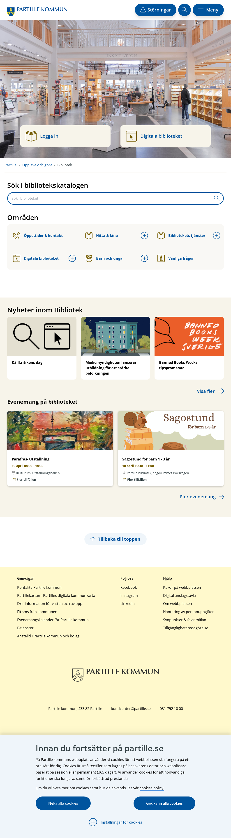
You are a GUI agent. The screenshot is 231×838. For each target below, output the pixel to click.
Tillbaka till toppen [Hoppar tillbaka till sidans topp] (115, 539)
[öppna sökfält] (184, 10)
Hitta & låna (101, 235)
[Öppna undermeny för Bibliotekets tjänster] (216, 235)
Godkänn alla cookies (164, 803)
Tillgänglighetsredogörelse (185, 627)
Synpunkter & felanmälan (184, 619)
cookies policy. (152, 787)
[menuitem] (13, 165)
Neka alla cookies (63, 803)
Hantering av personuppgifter (188, 611)
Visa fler (206, 391)
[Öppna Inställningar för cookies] (115, 822)
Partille (10, 165)
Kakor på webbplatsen (182, 587)
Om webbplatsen (177, 603)
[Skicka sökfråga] (216, 198)
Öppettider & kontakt (38, 235)
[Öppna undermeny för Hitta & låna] (144, 235)
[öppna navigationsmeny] (208, 10)
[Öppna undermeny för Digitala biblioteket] (72, 258)
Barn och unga (103, 258)
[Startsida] (37, 11)
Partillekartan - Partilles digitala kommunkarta (56, 595)
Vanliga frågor (175, 258)
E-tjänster (25, 627)
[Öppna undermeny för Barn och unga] (144, 258)
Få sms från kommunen (37, 611)
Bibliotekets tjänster (181, 235)
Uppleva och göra (37, 165)
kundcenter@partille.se (131, 708)
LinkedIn (127, 603)
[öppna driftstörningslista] (155, 10)
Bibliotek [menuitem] (64, 165)
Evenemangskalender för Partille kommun (53, 619)
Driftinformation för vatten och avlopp (49, 603)
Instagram (129, 595)
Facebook (128, 587)
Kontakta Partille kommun (39, 587)
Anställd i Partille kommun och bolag (48, 636)
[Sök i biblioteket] (109, 198)
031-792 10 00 (171, 708)
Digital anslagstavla (179, 595)
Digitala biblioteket (36, 258)
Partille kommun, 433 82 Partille (75, 708)
